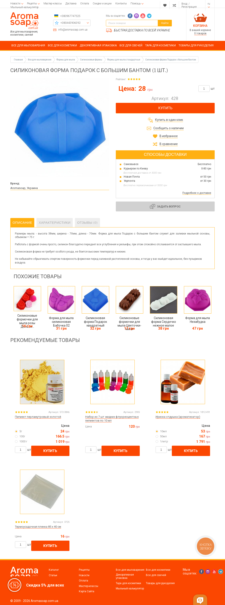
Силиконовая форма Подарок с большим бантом (170, 59)
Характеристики (55, 223)
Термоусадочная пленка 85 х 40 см (38, 526)
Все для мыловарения (130, 569)
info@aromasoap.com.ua (72, 29)
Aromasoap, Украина (24, 188)
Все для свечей (156, 575)
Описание (22, 223)
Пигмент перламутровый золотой (38, 416)
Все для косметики (158, 569)
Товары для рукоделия (160, 583)
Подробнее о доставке (196, 192)
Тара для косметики (128, 583)
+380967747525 (70, 16)
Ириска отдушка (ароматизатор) (178, 416)
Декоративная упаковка (125, 576)
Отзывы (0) (87, 223)
